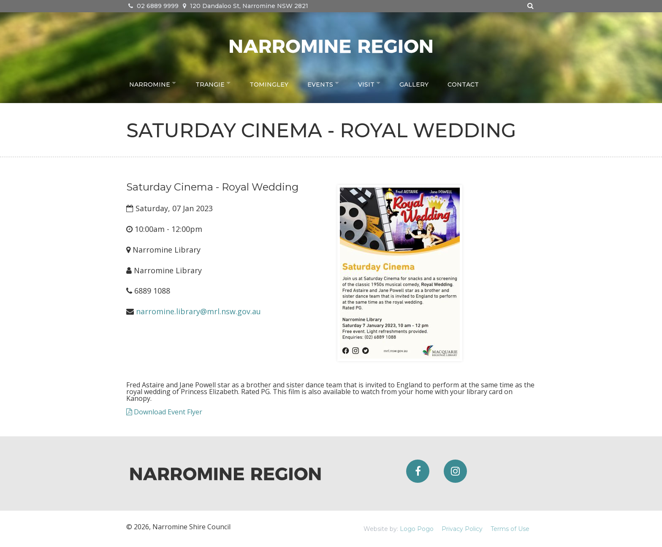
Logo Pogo (417, 529)
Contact (472, 83)
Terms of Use (510, 529)
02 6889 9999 (153, 6)
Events (324, 83)
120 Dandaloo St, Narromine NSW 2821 (245, 6)
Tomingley (273, 83)
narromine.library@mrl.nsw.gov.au (198, 311)
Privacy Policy (462, 529)
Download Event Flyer (164, 411)
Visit (373, 83)
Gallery (423, 83)
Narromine (149, 83)
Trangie (212, 83)
